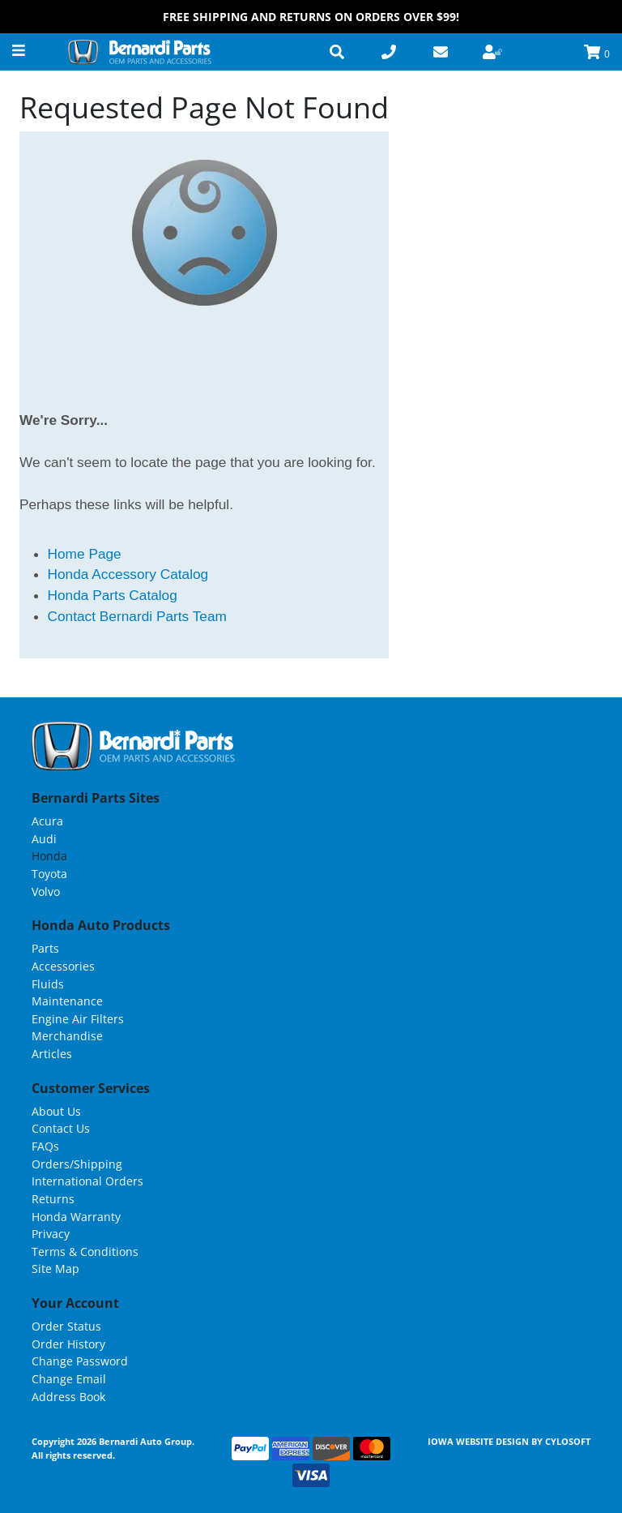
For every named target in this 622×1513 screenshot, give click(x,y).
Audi (44, 839)
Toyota (49, 873)
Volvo (46, 891)
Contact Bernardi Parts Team (137, 616)
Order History (68, 1344)
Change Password (80, 1361)
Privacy (51, 1233)
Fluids (48, 984)
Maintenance (67, 1001)
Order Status (66, 1326)
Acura (47, 821)
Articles (52, 1053)
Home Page (84, 554)
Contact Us (61, 1128)
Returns (53, 1199)
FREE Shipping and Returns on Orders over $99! (311, 16)
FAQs (45, 1146)
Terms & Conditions (85, 1251)
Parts (45, 948)
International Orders (87, 1181)
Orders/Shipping (77, 1164)
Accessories (63, 966)
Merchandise (67, 1036)
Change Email (69, 1379)
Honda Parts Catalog (112, 595)
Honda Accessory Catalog (128, 574)
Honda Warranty (76, 1216)
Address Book (68, 1396)
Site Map (55, 1268)
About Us (56, 1111)
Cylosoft (567, 1441)
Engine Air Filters (78, 1019)
